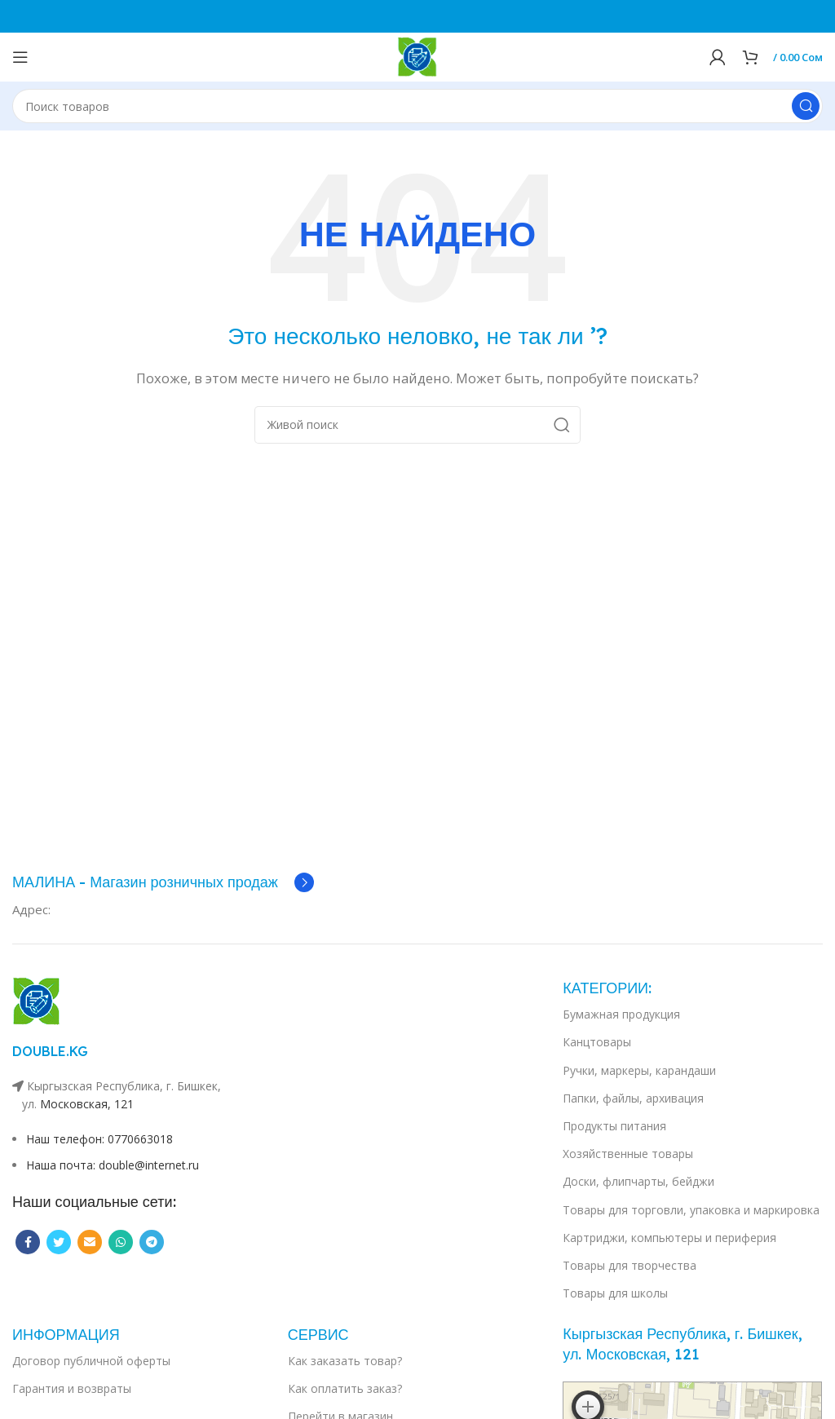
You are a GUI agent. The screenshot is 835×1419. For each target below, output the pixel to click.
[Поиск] (417, 106)
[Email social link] (89, 1242)
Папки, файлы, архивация (633, 1098)
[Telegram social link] (151, 1242)
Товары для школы (615, 1293)
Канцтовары (597, 1042)
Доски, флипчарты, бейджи (638, 1181)
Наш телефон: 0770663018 (99, 1139)
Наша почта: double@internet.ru (112, 1165)
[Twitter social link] (58, 1242)
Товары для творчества (629, 1265)
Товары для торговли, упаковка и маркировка (691, 1210)
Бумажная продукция (621, 1014)
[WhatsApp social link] (120, 1242)
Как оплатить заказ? (345, 1388)
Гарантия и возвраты (71, 1388)
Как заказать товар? (345, 1360)
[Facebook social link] (27, 1242)
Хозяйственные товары (628, 1153)
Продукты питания (614, 1126)
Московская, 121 (87, 1104)
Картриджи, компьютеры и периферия (669, 1237)
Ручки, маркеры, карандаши (639, 1070)
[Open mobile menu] (20, 57)
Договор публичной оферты (91, 1360)
